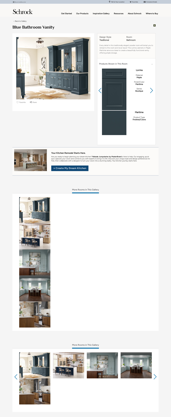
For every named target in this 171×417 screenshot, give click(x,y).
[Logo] (23, 13)
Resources (118, 13)
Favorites (134, 2)
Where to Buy (152, 13)
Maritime (139, 112)
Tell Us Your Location (116, 2)
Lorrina (139, 70)
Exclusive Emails (150, 2)
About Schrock (134, 13)
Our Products (82, 13)
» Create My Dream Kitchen (69, 168)
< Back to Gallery (20, 21)
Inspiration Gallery (101, 13)
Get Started (66, 13)
